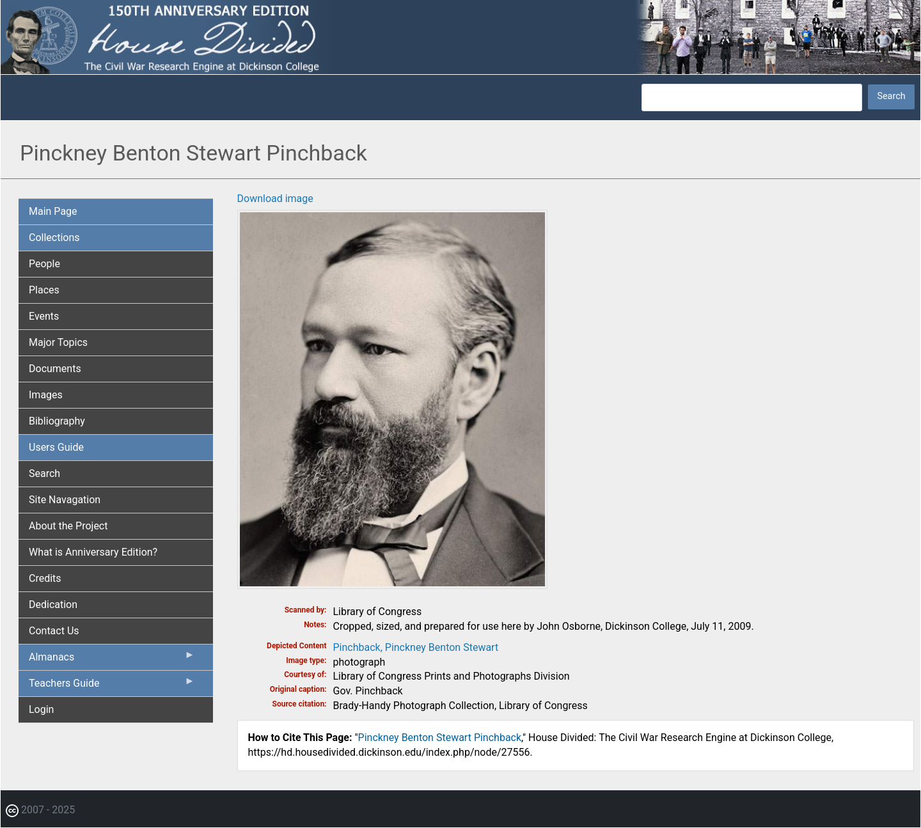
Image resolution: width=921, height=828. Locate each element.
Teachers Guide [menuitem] (112, 686)
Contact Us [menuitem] (54, 631)
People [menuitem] (44, 264)
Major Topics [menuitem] (58, 342)
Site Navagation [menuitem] (64, 500)
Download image (275, 198)
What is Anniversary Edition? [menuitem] (93, 552)
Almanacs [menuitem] (112, 660)
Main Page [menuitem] (53, 211)
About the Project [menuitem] (68, 526)
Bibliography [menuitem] (57, 421)
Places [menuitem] (44, 290)
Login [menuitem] (41, 709)
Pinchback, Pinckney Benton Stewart (416, 647)
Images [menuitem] (46, 395)
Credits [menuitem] (45, 578)
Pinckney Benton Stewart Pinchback (440, 737)
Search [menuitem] (44, 473)
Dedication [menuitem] (53, 604)
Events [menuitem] (44, 316)
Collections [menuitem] (54, 237)
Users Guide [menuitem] (56, 447)
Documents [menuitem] (55, 369)
